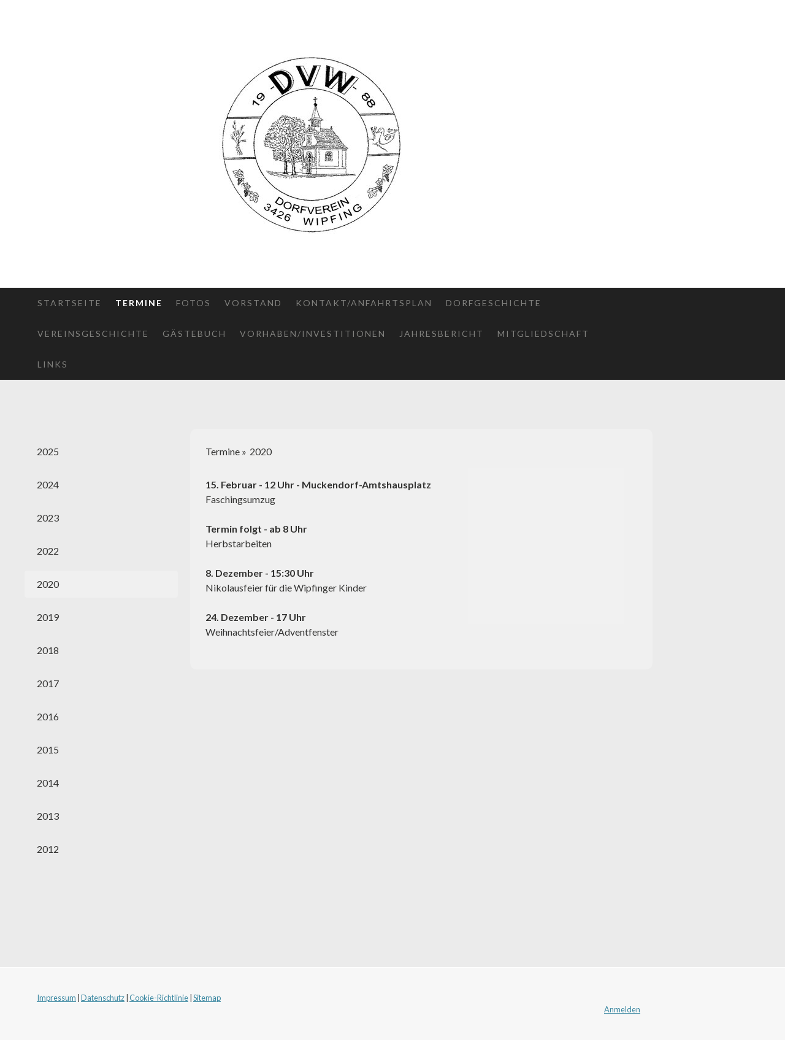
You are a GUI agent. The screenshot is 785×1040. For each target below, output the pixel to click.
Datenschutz (102, 998)
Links (52, 364)
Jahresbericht (441, 333)
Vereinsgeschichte (93, 333)
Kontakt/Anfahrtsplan (364, 303)
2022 (48, 551)
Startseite (69, 303)
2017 (48, 683)
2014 (48, 782)
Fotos (193, 303)
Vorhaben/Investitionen (313, 333)
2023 (48, 517)
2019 (48, 617)
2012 (48, 849)
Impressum (56, 998)
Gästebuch (194, 333)
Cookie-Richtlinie (158, 998)
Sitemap (207, 998)
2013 (48, 816)
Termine (139, 303)
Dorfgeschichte (494, 303)
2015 (48, 749)
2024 (48, 484)
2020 (48, 584)
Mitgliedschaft (543, 333)
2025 (48, 451)
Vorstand (253, 303)
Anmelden (622, 1009)
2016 (48, 716)
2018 (48, 650)
